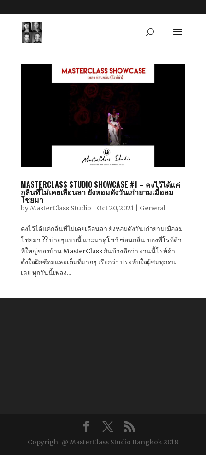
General (152, 208)
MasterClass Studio (60, 208)
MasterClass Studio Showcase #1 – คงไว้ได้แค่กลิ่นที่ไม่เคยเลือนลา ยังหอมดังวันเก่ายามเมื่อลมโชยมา (100, 192)
